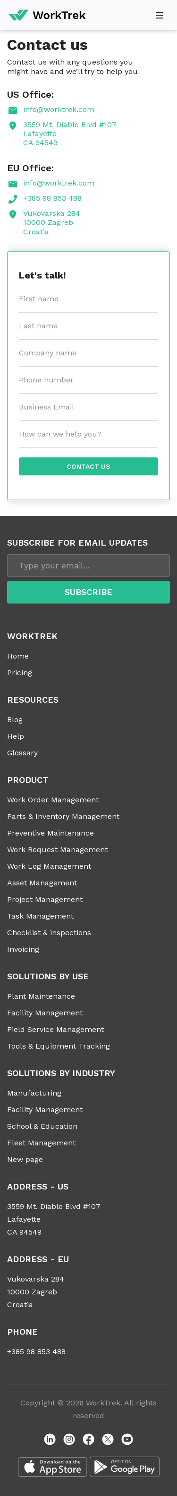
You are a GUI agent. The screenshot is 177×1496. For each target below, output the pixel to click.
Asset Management (42, 882)
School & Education (42, 1126)
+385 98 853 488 (52, 198)
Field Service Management (55, 1029)
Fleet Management (41, 1142)
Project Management (45, 899)
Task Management (40, 915)
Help (15, 736)
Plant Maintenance (41, 996)
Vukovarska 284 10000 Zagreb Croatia (51, 222)
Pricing (19, 672)
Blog (15, 719)
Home (18, 655)
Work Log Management (49, 866)
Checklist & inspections (49, 932)
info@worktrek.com (58, 109)
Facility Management (45, 1012)
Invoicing (23, 949)
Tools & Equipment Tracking (58, 1045)
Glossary (22, 752)
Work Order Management (53, 799)
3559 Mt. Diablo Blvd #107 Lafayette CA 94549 (70, 133)
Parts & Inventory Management (63, 816)
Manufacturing (34, 1092)
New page (25, 1159)
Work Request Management (57, 849)
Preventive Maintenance (50, 832)
